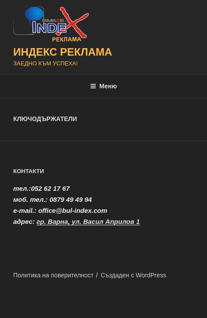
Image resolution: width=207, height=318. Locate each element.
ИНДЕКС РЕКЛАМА (62, 52)
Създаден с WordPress (133, 275)
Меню (103, 86)
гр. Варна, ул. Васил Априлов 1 (88, 221)
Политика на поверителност (53, 275)
